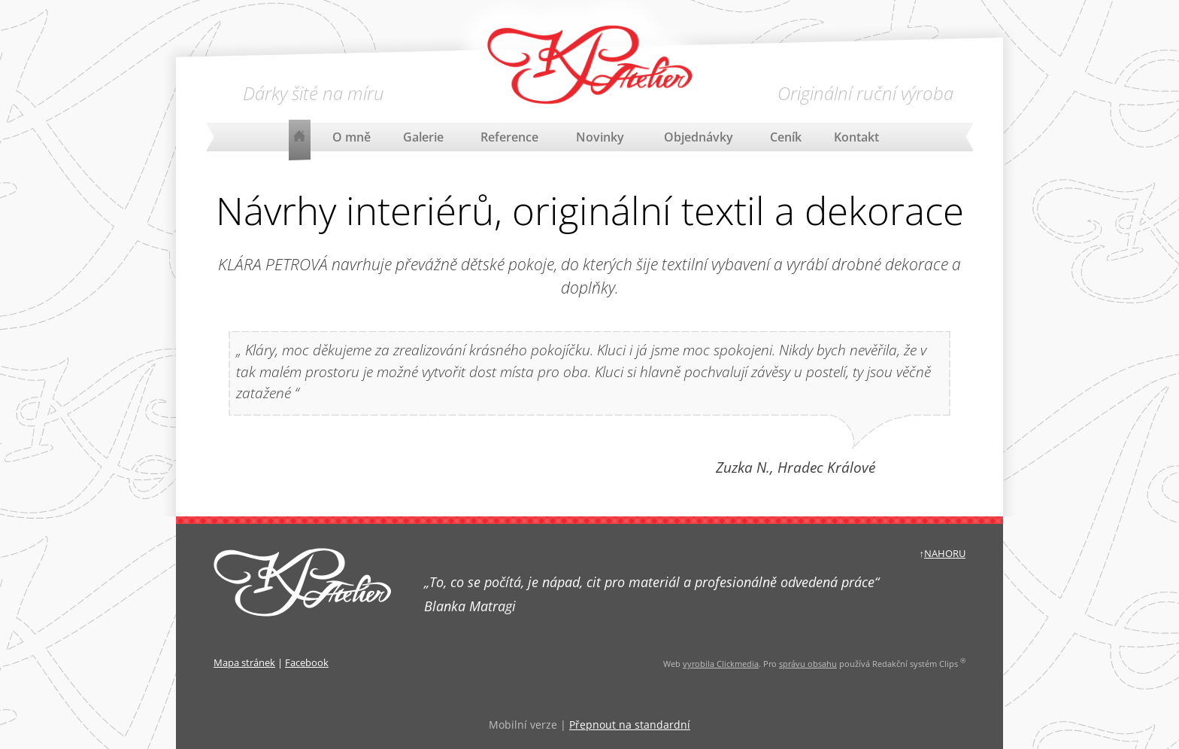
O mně (351, 137)
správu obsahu (808, 663)
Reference (509, 137)
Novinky (600, 137)
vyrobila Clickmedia (721, 663)
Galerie (423, 137)
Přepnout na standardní (629, 724)
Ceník (786, 137)
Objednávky (698, 137)
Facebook (307, 662)
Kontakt (856, 137)
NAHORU (944, 553)
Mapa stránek (244, 662)
